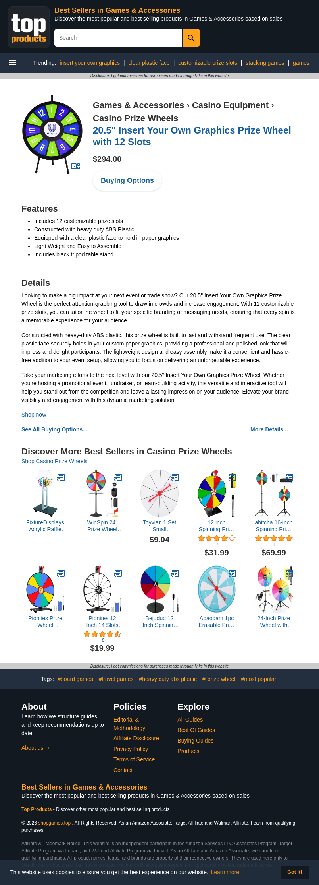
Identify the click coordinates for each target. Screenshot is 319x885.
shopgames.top (54, 823)
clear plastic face (149, 63)
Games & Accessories (138, 105)
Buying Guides (195, 741)
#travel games (116, 679)
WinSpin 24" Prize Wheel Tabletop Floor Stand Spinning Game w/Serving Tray (102, 526)
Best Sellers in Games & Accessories (117, 10)
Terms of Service (134, 759)
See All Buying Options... (54, 429)
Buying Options (127, 180)
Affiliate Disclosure (136, 738)
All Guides (190, 719)
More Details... (269, 429)
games (301, 63)
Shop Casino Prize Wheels (54, 461)
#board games (75, 679)
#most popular (258, 679)
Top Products (37, 809)
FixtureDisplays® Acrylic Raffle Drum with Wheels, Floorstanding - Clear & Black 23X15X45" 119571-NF (45, 526)
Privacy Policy (130, 749)
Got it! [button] (294, 872)
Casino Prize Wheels (135, 118)
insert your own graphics (90, 63)
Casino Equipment (230, 105)
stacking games (265, 63)
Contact (123, 770)
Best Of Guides (196, 730)
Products (188, 751)
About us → (35, 748)
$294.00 (107, 159)
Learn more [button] (225, 872)
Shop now (33, 414)
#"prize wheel (219, 679)
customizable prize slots (207, 63)
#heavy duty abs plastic (168, 679)
